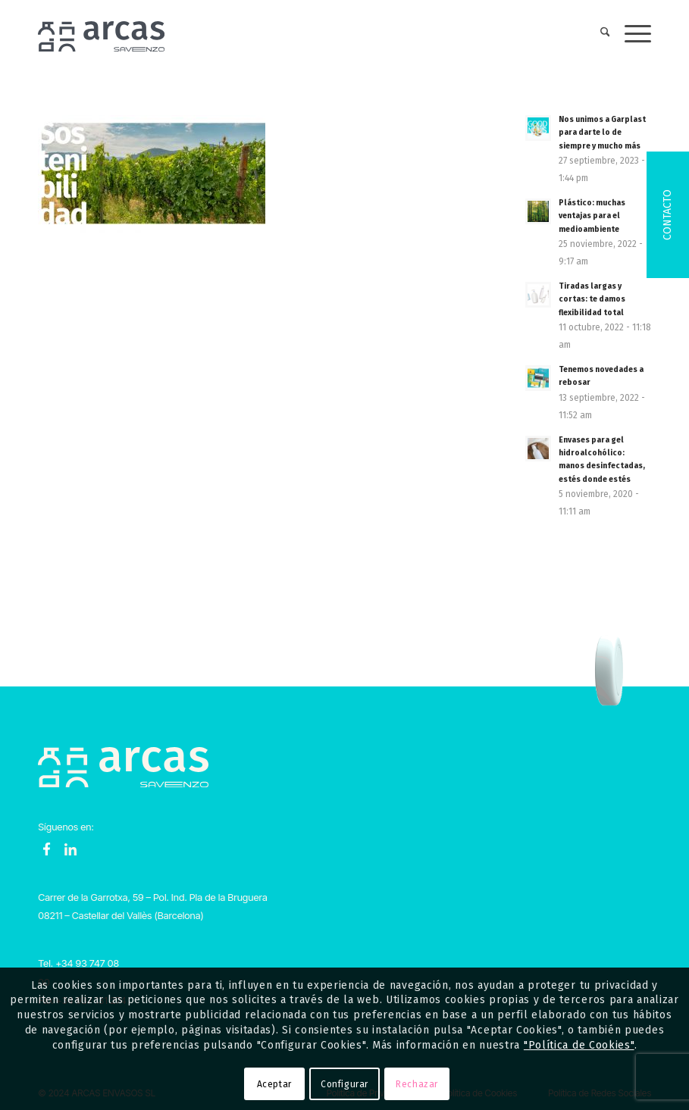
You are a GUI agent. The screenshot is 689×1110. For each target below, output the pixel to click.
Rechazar (417, 1084)
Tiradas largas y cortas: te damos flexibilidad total (592, 299)
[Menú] (630, 34)
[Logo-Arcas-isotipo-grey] (101, 34)
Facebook (47, 849)
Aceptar (274, 1084)
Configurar (344, 1084)
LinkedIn (70, 849)
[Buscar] (597, 34)
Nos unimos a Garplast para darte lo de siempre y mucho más (602, 132)
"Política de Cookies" (579, 1045)
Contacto (667, 214)
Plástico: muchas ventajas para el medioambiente (592, 216)
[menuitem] (597, 34)
